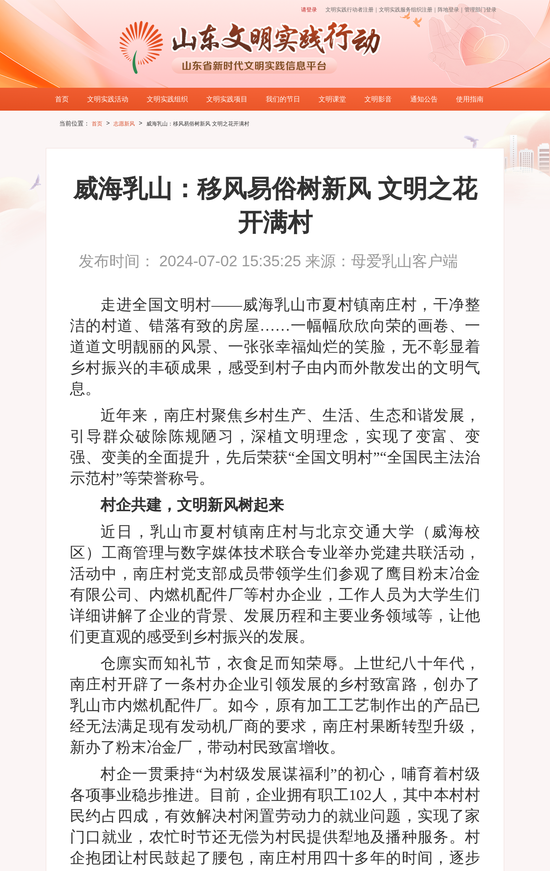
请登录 (309, 9)
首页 (62, 99)
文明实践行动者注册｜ (352, 9)
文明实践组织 (167, 99)
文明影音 (378, 99)
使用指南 (470, 99)
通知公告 (424, 99)
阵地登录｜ (451, 9)
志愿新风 (124, 124)
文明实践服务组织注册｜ (408, 9)
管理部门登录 (480, 9)
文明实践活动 (107, 99)
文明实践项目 (226, 99)
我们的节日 (283, 99)
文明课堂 (332, 99)
